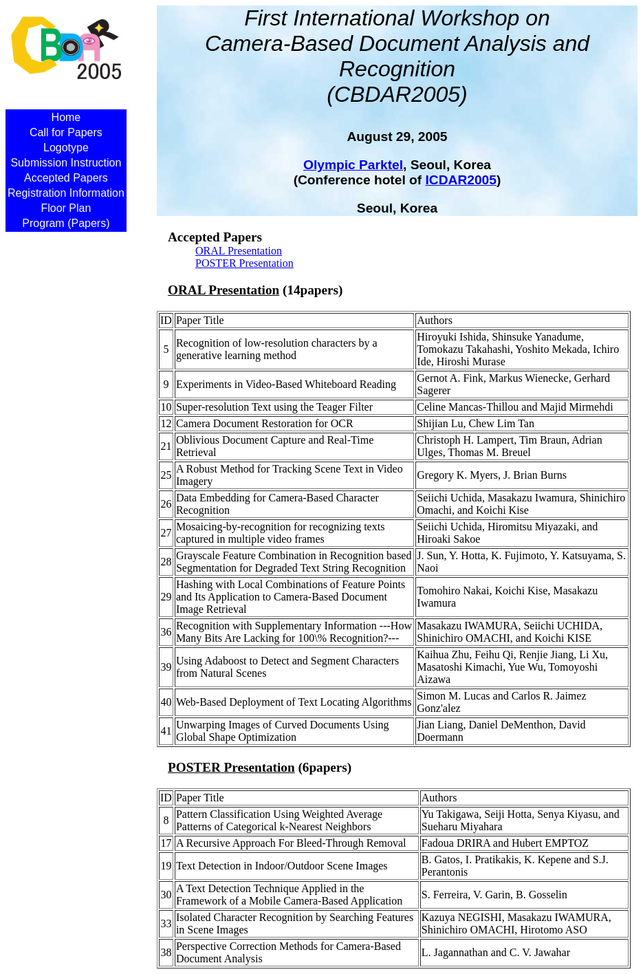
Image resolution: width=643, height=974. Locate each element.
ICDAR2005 (461, 180)
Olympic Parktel (353, 165)
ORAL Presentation (238, 251)
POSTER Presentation (244, 263)
